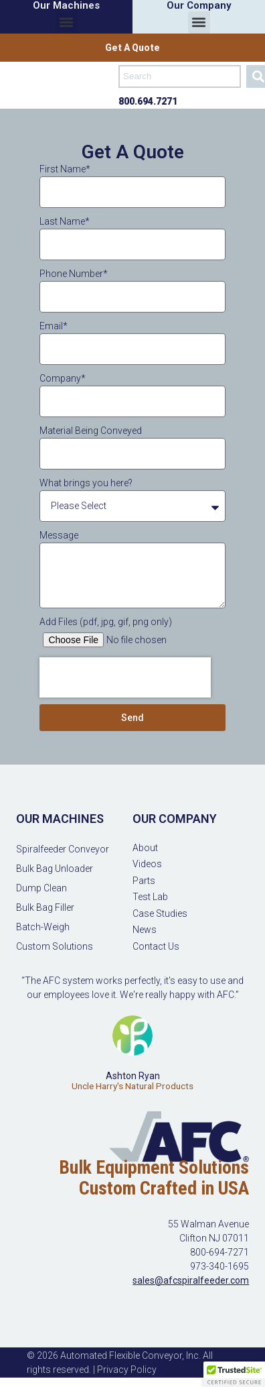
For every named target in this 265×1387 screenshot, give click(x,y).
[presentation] (125, 677)
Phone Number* (73, 273)
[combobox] (179, 76)
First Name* (64, 169)
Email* (53, 326)
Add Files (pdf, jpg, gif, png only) (105, 621)
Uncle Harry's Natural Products (132, 1086)
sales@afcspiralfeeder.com (190, 1280)
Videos (147, 863)
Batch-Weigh (43, 927)
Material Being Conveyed (90, 430)
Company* (62, 378)
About (145, 847)
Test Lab (150, 896)
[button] (67, 22)
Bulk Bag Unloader (54, 868)
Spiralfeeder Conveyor (62, 849)
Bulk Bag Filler (45, 907)
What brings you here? (85, 483)
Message (58, 535)
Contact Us (155, 946)
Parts (143, 880)
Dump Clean (41, 888)
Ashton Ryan (133, 1076)
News (144, 929)
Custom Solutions (54, 946)
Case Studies (159, 913)
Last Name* (64, 221)
